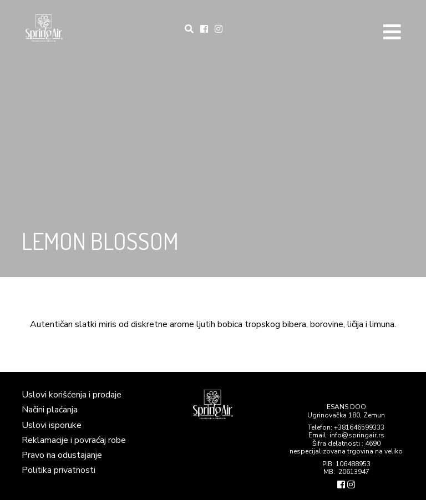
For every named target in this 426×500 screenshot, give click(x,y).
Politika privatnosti (58, 470)
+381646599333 (359, 427)
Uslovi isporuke (52, 425)
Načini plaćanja (50, 410)
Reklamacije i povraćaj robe (74, 440)
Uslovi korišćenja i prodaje (71, 395)
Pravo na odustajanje (62, 455)
